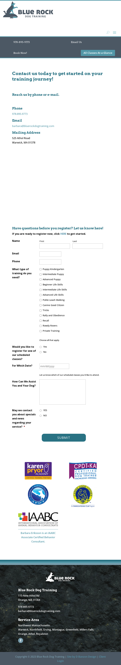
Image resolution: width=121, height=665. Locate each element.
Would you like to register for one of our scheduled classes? (24, 353)
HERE (63, 234)
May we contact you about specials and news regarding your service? (24, 418)
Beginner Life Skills (53, 284)
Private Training (51, 330)
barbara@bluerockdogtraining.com (33, 126)
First (42, 241)
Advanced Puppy (51, 279)
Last (75, 241)
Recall (46, 320)
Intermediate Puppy (53, 274)
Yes (45, 346)
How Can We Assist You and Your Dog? (24, 383)
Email (15, 253)
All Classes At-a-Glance (98, 53)
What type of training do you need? (22, 273)
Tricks (46, 310)
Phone (16, 261)
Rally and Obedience (54, 315)
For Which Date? (22, 365)
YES (45, 410)
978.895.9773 (20, 114)
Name (16, 241)
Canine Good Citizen (53, 305)
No (44, 351)
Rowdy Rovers (50, 325)
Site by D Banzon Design (81, 656)
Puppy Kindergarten (53, 269)
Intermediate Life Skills (55, 289)
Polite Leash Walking (54, 299)
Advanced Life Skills (53, 294)
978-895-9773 (21, 42)
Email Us (76, 42)
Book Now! (20, 52)
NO (45, 415)
